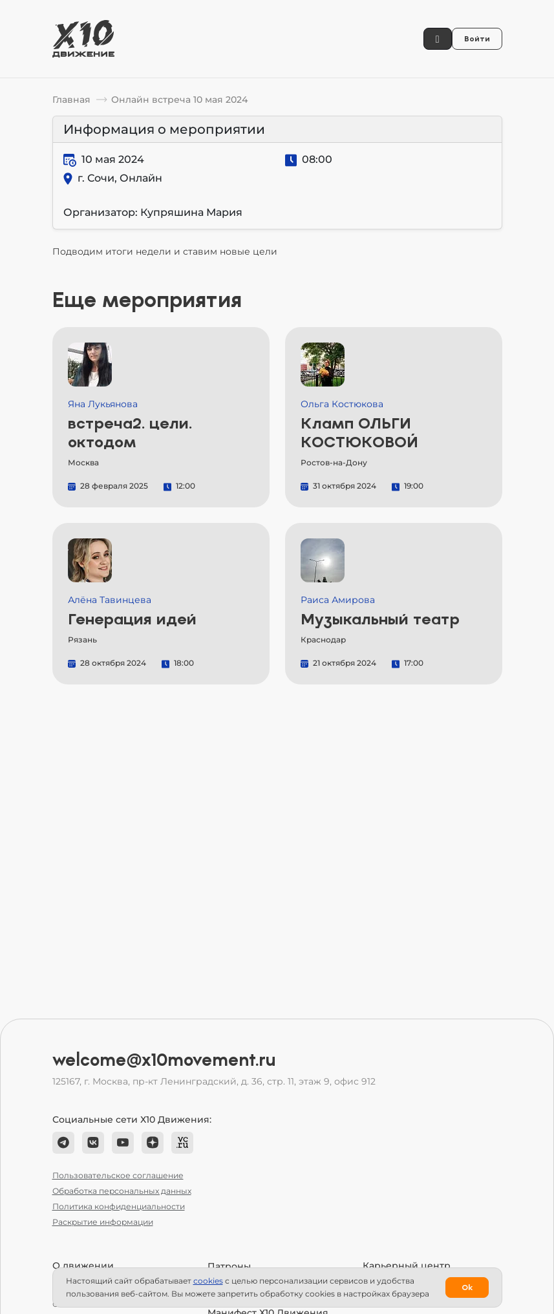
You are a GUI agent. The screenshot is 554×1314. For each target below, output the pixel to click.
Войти (477, 38)
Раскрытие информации (102, 1222)
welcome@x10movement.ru (164, 1060)
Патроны (229, 1266)
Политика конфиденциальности (118, 1206)
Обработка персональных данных (121, 1191)
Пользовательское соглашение (118, 1175)
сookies (208, 1281)
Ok (467, 1287)
